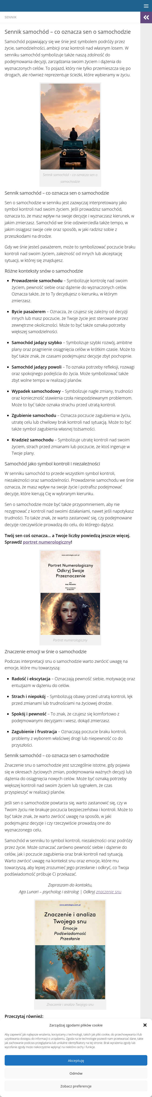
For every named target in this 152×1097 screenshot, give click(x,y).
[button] (145, 1025)
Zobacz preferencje (76, 1086)
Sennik (11, 17)
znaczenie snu (108, 891)
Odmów (75, 1073)
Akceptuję (76, 1060)
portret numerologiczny (47, 542)
